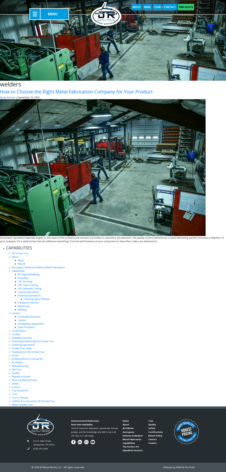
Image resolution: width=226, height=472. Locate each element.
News (147, 7)
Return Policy (155, 435)
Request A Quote (21, 376)
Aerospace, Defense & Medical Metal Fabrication (38, 267)
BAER (179, 467)
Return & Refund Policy (24, 380)
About (136, 7)
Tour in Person (20, 397)
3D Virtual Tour (20, 253)
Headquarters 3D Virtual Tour (28, 351)
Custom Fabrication (28, 292)
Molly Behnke (7, 97)
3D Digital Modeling (29, 274)
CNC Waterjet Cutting (29, 288)
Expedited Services (22, 337)
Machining (23, 306)
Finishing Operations (29, 295)
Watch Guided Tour (22, 404)
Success (16, 387)
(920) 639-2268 (40, 448)
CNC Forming (25, 281)
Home (15, 355)
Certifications (19, 330)
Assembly (23, 278)
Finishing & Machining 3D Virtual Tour (33, 341)
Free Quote (186, 7)
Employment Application (31, 323)
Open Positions (26, 327)
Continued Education (29, 316)
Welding (22, 309)
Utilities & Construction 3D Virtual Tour (33, 401)
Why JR (21, 263)
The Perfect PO (20, 390)
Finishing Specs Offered (36, 299)
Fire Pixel (190, 467)
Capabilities (18, 271)
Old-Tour (17, 369)
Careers (16, 313)
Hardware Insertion (28, 302)
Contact (170, 7)
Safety (15, 383)
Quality (16, 373)
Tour (157, 7)
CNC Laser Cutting (28, 285)
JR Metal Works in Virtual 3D (27, 359)
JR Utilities (17, 362)
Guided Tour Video (22, 348)
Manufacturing (20, 366)
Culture (22, 320)
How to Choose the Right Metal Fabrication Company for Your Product (76, 91)
